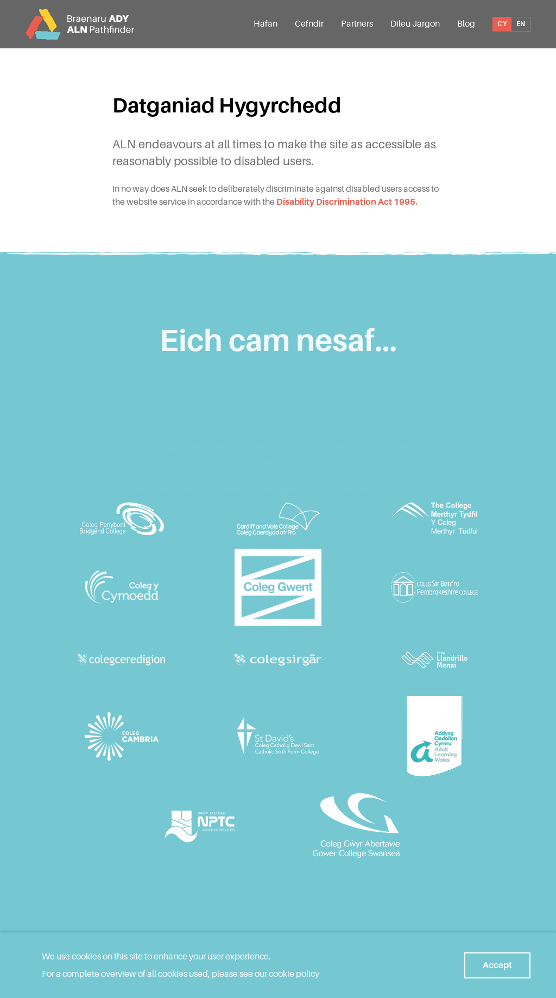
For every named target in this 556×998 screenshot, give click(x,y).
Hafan (265, 23)
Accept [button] (497, 965)
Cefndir (309, 23)
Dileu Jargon (415, 23)
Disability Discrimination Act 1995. (347, 202)
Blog (466, 23)
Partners (357, 23)
